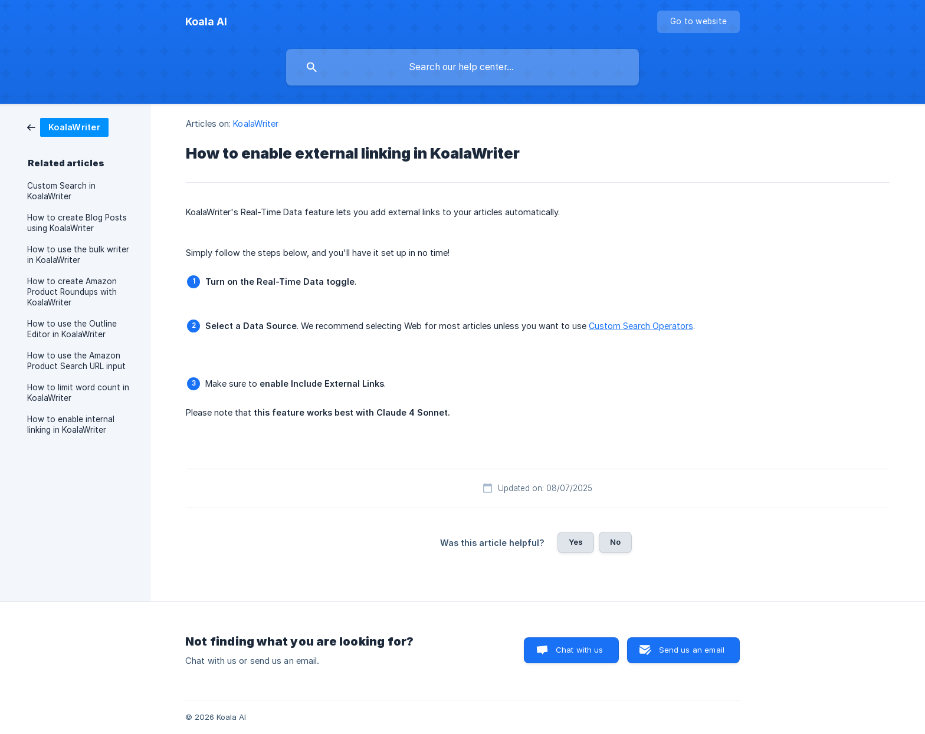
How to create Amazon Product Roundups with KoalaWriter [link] (72, 292)
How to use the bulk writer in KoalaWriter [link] (78, 255)
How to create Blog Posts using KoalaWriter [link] (77, 223)
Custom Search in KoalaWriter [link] (61, 191)
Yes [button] (576, 542)
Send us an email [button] (691, 649)
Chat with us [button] (579, 649)
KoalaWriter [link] (255, 124)
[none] (206, 22)
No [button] (615, 542)
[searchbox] (462, 67)
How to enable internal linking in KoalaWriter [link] (70, 424)
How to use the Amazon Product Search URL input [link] (76, 361)
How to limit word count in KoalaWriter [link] (78, 393)
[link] (68, 126)
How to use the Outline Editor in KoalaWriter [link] (72, 329)
